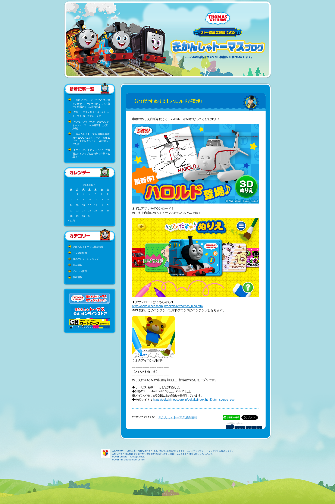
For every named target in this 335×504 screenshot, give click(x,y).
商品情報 (77, 265)
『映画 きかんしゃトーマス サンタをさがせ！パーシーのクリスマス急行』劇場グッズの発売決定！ (91, 103)
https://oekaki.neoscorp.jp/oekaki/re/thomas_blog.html (167, 306)
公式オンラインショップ (86, 259)
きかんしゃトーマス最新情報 (88, 246)
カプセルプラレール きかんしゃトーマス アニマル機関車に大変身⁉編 (90, 125)
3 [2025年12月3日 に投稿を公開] (89, 194)
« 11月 (71, 220)
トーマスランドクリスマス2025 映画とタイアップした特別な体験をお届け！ (91, 153)
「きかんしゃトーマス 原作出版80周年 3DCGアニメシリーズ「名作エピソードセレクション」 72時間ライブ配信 (91, 139)
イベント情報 (80, 271)
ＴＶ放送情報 (80, 253)
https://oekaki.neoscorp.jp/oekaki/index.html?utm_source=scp (194, 399)
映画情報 (77, 277)
